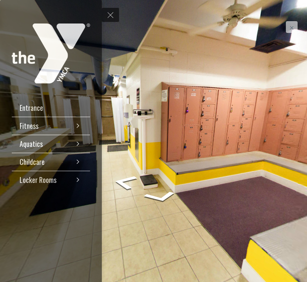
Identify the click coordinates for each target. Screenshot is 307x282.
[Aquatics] (51, 144)
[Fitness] (51, 126)
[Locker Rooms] (51, 180)
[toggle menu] (110, 15)
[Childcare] (51, 162)
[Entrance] (51, 108)
